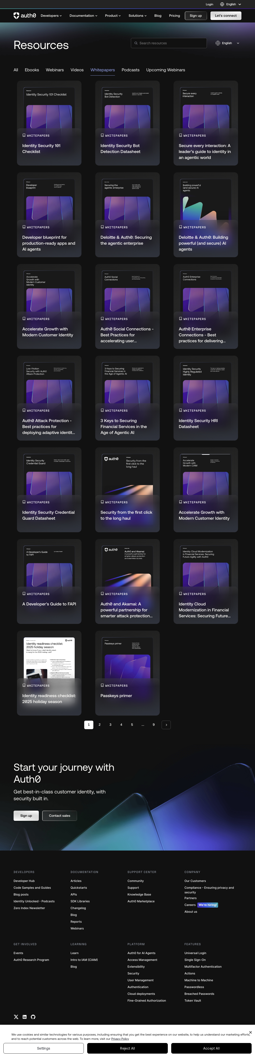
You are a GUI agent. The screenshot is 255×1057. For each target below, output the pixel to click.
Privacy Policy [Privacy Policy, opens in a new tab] (120, 1038)
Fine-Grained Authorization (147, 1000)
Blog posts (21, 894)
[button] (196, 15)
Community (136, 881)
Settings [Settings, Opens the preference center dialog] (43, 1048)
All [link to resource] (16, 69)
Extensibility (136, 967)
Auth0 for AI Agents (142, 953)
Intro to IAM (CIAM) (84, 960)
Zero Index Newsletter (29, 908)
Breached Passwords (199, 994)
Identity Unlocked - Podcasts (34, 901)
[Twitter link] (16, 1016)
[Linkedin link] (24, 1016)
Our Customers (195, 881)
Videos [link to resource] (77, 69)
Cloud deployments (141, 994)
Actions (190, 973)
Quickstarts (79, 888)
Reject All (127, 1048)
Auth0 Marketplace (141, 901)
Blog (74, 915)
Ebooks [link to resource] (32, 69)
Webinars (77, 928)
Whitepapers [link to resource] (102, 69)
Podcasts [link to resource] (131, 69)
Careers (201, 905)
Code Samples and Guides (32, 888)
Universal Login (195, 953)
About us (191, 912)
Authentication (138, 987)
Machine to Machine (199, 980)
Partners (191, 898)
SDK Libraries (80, 901)
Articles (76, 881)
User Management (141, 980)
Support (133, 888)
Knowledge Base (139, 894)
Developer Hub (24, 881)
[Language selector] (230, 4)
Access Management (142, 960)
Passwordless (194, 987)
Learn (75, 953)
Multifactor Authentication (203, 967)
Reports (76, 922)
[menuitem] (51, 15)
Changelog (78, 908)
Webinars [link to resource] (55, 69)
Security (133, 973)
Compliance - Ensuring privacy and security (209, 890)
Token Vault (193, 1000)
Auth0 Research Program (31, 960)
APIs (74, 894)
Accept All (211, 1048)
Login (209, 4)
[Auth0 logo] (25, 15)
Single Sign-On (195, 960)
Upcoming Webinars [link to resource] (165, 69)
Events (18, 953)
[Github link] (33, 1016)
